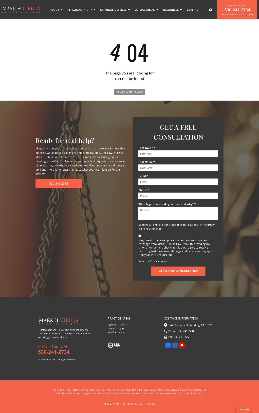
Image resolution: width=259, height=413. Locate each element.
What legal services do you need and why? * (167, 204)
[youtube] (182, 345)
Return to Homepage (129, 91)
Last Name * (146, 162)
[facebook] (168, 345)
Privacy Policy (158, 261)
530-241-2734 (186, 331)
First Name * (146, 148)
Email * (143, 176)
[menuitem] (56, 10)
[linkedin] (175, 345)
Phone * (143, 190)
